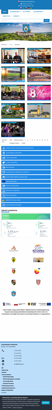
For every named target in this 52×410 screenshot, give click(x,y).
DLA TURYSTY (26, 11)
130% (33, 5)
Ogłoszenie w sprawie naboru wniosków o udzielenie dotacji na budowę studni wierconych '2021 (12, 77)
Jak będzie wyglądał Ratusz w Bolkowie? (37, 115)
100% (28, 5)
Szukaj (46, 20)
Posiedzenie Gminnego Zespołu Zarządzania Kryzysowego (37, 60)
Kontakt (4, 372)
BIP (2, 368)
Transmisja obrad (8, 381)
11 (39, 140)
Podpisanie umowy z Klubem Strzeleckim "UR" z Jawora (11, 97)
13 (44, 140)
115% (30, 5)
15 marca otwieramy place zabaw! (12, 116)
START (4, 11)
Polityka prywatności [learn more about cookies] (17, 407)
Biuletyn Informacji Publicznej (26, 1)
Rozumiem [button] (46, 402)
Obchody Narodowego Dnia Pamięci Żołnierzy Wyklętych (13, 134)
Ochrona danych (6, 374)
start (11, 140)
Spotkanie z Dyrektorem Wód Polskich (11, 60)
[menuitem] (4, 12)
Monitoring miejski (8, 376)
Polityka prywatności (8, 385)
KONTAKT (16, 16)
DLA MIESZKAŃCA (15, 11)
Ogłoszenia (5, 370)
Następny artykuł (14, 143)
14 (47, 140)
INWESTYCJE (6, 16)
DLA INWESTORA (38, 11)
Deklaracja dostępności (8, 388)
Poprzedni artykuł (18, 140)
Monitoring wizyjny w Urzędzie (11, 379)
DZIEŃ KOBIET (32, 98)
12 (42, 140)
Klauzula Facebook (8, 383)
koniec (23, 143)
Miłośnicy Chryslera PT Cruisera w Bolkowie (38, 78)
